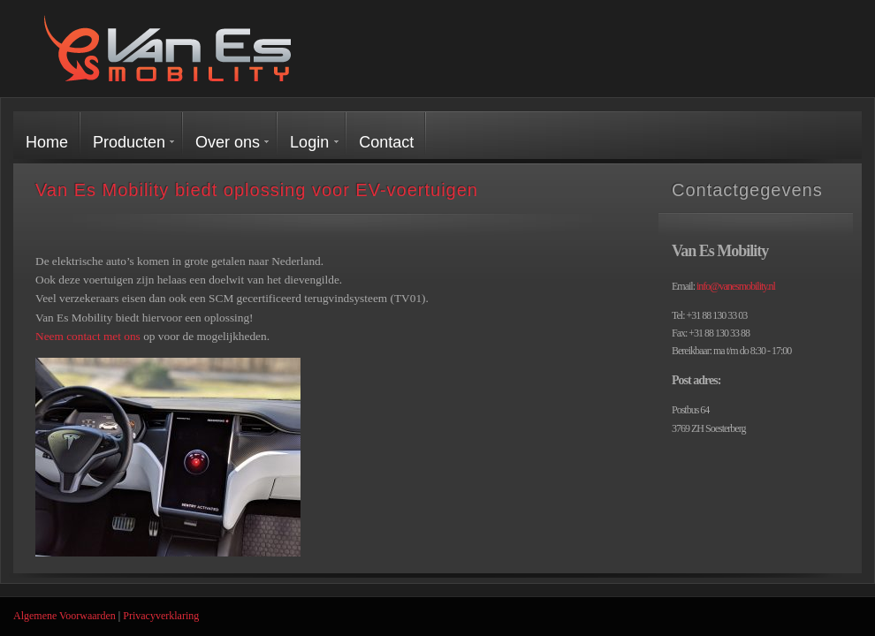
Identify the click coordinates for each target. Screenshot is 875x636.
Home (47, 142)
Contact (386, 142)
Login (309, 142)
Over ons (227, 142)
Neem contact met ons (88, 336)
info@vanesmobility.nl (735, 286)
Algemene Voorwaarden (64, 616)
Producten (129, 142)
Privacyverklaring (161, 616)
